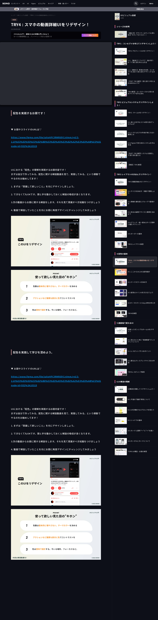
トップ (13, 15)
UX (23, 3)
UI (28, 3)
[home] (6, 3)
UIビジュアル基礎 (22, 15)
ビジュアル (41, 3)
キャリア (51, 3)
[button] (15, 3)
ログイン (143, 3)
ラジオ (73, 3)
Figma (33, 3)
